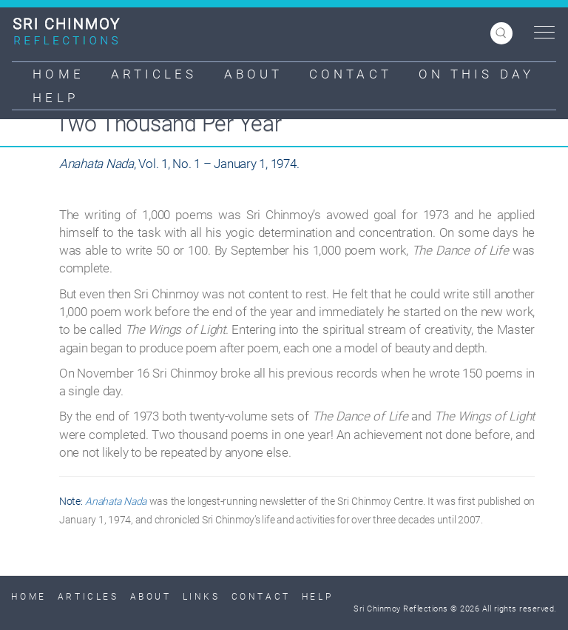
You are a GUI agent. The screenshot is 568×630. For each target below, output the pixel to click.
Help (55, 97)
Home (58, 74)
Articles (154, 74)
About (253, 74)
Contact (350, 74)
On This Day (476, 74)
